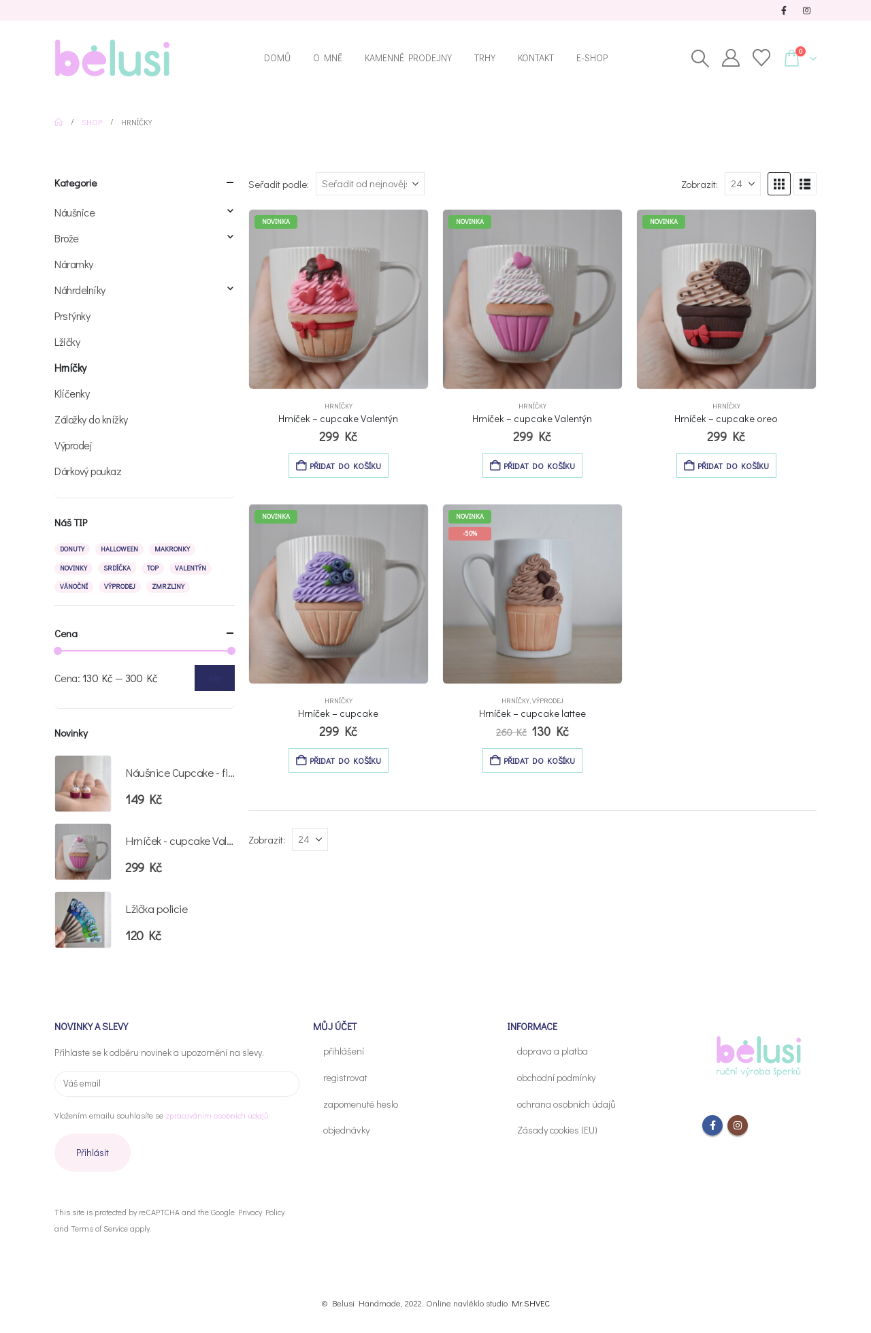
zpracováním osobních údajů (216, 1115)
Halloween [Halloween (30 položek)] (119, 549)
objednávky (346, 1129)
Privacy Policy (261, 1211)
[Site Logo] (112, 58)
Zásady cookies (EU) (557, 1129)
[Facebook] (783, 10)
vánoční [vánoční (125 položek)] (74, 586)
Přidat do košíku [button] (345, 465)
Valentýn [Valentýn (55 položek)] (190, 568)
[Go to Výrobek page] (338, 299)
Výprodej (547, 700)
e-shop (592, 57)
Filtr (215, 678)
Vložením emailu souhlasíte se (161, 1115)
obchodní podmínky (556, 1077)
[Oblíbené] (761, 58)
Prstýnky (72, 315)
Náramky (73, 264)
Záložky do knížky (91, 419)
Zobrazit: (699, 184)
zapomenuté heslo (360, 1103)
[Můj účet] (730, 58)
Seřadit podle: (278, 184)
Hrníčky (338, 406)
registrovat (345, 1077)
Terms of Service (99, 1228)
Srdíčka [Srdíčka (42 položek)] (117, 568)
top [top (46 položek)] (153, 568)
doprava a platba (552, 1050)
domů (277, 57)
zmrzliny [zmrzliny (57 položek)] (168, 586)
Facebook (712, 1125)
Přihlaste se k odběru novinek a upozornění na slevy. (159, 1052)
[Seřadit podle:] (370, 183)
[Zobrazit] (743, 183)
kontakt (536, 57)
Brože (66, 238)
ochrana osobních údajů (566, 1103)
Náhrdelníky (79, 290)
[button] (699, 58)
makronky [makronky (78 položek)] (172, 549)
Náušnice (74, 212)
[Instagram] (806, 10)
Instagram (737, 1125)
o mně (327, 57)
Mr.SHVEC (531, 1302)
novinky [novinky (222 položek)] (73, 568)
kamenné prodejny (408, 57)
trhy (484, 57)
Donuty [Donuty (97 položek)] (72, 549)
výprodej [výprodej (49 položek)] (119, 586)
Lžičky (67, 341)
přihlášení (343, 1050)
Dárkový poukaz (87, 471)
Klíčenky (71, 393)
